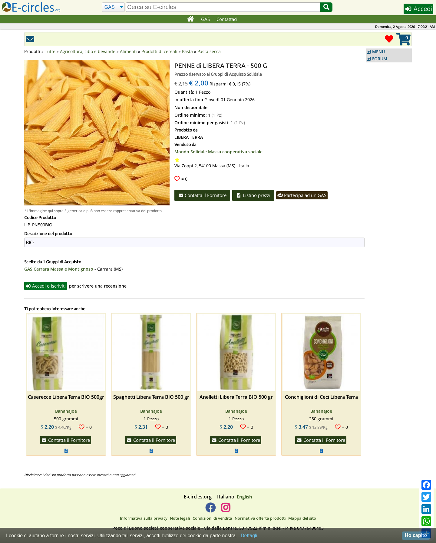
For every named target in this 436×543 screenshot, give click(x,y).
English (244, 497)
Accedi (418, 9)
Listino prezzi (253, 195)
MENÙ (378, 52)
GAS (205, 19)
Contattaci (226, 19)
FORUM (379, 59)
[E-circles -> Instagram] (225, 510)
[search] (223, 7)
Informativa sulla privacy (143, 518)
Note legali (180, 518)
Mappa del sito (302, 518)
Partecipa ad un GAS (302, 195)
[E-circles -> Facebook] (210, 510)
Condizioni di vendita (212, 518)
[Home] (190, 19)
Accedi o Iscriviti (45, 286)
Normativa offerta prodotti (260, 518)
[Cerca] (113, 7)
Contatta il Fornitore (202, 195)
